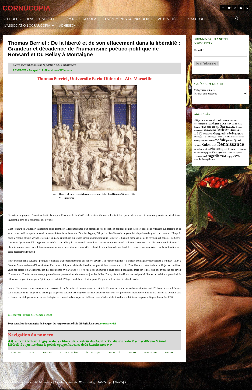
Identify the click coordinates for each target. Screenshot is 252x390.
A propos (12, 19)
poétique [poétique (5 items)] (229, 140)
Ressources (199, 19)
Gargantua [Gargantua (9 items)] (228, 126)
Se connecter (46, 382)
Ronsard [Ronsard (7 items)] (233, 149)
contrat (16, 352)
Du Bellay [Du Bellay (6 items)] (226, 124)
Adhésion (67, 25)
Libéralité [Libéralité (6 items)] (236, 130)
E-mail (199, 50)
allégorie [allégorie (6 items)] (198, 120)
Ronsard (170, 352)
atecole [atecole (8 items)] (217, 120)
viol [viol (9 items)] (223, 156)
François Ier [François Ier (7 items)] (208, 127)
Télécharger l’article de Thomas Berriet (30, 315)
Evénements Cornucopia (129, 19)
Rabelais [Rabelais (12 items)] (208, 145)
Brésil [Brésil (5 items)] (234, 120)
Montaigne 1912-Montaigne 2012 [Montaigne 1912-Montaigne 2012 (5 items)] (208, 137)
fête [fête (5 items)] (217, 127)
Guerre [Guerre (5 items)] (239, 127)
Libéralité (114, 352)
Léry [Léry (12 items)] (198, 133)
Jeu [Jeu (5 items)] (229, 130)
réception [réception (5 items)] (242, 149)
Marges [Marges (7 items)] (207, 134)
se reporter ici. (108, 323)
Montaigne (150, 352)
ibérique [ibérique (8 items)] (221, 130)
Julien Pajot (119, 382)
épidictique (93, 352)
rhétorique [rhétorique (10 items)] (218, 149)
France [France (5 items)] (197, 127)
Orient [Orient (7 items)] (226, 137)
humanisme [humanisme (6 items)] (210, 130)
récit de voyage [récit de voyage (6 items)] (202, 152)
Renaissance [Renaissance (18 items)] (230, 144)
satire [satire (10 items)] (227, 152)
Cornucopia (30, 382)
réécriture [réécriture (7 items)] (216, 153)
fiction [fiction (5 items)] (239, 124)
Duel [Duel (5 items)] (234, 124)
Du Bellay (47, 352)
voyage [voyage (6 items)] (230, 156)
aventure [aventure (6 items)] (227, 120)
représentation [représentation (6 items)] (202, 149)
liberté (132, 352)
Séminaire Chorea (82, 19)
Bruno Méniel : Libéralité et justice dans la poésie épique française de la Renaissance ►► (87, 343)
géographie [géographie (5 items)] (198, 130)
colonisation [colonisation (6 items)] (200, 124)
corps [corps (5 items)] (209, 124)
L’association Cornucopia (29, 25)
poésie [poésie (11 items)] (220, 140)
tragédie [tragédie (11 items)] (213, 156)
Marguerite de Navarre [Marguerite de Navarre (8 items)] (227, 134)
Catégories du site (204, 90)
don (31, 352)
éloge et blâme (69, 352)
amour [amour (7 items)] (208, 120)
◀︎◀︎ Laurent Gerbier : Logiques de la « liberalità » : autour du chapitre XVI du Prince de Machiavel (77, 341)
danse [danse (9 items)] (216, 123)
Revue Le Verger (42, 19)
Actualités (169, 19)
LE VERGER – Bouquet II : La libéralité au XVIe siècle (42, 70)
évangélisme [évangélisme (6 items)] (208, 159)
